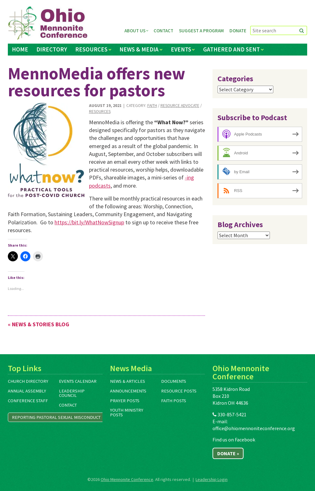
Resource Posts (179, 391)
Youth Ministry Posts (126, 412)
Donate (237, 31)
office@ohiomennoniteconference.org (254, 428)
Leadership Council (72, 393)
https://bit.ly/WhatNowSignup (89, 222)
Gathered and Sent (231, 49)
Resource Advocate (179, 105)
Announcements (128, 391)
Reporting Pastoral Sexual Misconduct (56, 417)
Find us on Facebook (234, 439)
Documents (173, 381)
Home (20, 49)
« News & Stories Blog (38, 324)
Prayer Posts (124, 400)
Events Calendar (78, 381)
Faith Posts (173, 400)
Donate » (228, 453)
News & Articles (127, 381)
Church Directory (28, 381)
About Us (134, 31)
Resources (91, 49)
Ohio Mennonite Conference (127, 479)
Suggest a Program (201, 31)
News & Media (139, 49)
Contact (163, 31)
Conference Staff (28, 400)
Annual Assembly (27, 391)
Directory (51, 49)
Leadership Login (212, 479)
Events (181, 49)
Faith (152, 105)
